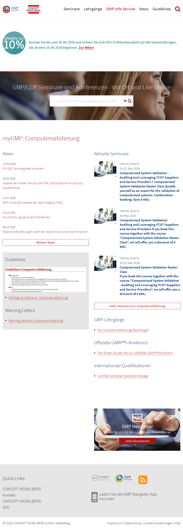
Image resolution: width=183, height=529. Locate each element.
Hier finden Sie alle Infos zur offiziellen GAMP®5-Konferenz (135, 353)
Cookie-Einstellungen (158, 523)
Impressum (114, 523)
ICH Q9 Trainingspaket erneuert (23, 168)
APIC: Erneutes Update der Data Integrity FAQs (33, 202)
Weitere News (45, 242)
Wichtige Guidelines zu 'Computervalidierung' (38, 297)
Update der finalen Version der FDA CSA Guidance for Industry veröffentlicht (43, 185)
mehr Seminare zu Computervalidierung (137, 306)
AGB (177, 523)
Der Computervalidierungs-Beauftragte (122, 330)
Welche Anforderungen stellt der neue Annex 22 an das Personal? (45, 232)
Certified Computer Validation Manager (123, 376)
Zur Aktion (86, 47)
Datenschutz (132, 523)
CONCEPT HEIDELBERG (22, 488)
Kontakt (9, 495)
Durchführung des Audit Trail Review (26, 217)
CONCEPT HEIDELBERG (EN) (22, 504)
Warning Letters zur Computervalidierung (36, 320)
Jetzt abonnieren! (137, 441)
